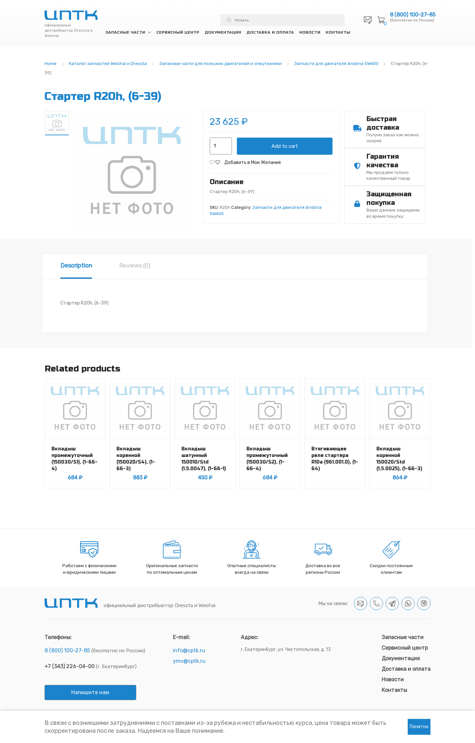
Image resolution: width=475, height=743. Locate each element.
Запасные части (125, 32)
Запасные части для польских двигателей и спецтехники (220, 63)
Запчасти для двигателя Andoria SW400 (336, 63)
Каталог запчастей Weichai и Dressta (108, 63)
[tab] (76, 266)
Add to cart (284, 146)
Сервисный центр (177, 32)
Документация (223, 32)
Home (50, 63)
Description (76, 265)
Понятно (419, 726)
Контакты (338, 32)
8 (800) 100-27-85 (412, 14)
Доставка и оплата (270, 32)
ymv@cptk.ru (189, 661)
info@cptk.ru (189, 650)
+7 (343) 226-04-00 (70, 666)
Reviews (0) (134, 265)
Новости (309, 32)
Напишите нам (90, 692)
